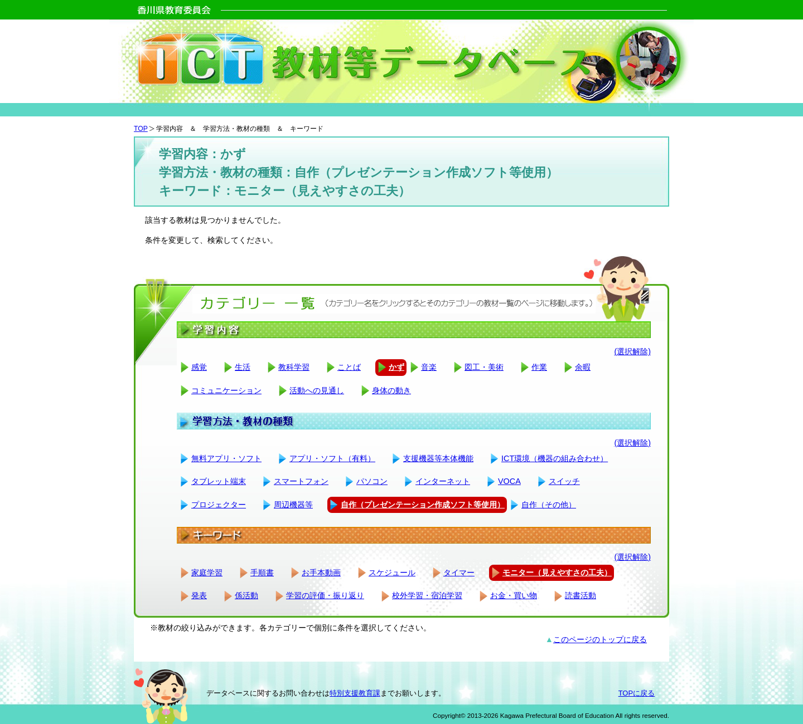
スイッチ (564, 481)
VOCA (509, 481)
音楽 (429, 367)
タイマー (459, 572)
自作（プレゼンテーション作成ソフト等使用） (423, 504)
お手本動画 (321, 572)
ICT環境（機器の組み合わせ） (554, 458)
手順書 (262, 572)
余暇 (583, 367)
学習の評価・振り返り (325, 595)
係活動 (246, 595)
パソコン (372, 481)
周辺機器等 (293, 504)
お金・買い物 (513, 595)
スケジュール (392, 572)
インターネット (442, 481)
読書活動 (580, 595)
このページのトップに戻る (600, 639)
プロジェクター (218, 504)
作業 (539, 367)
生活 (242, 367)
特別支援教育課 (355, 693)
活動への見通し (316, 390)
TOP (141, 129)
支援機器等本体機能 (438, 458)
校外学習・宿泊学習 (427, 595)
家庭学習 (206, 572)
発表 (199, 595)
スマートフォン (301, 481)
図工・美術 (484, 367)
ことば (349, 367)
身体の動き (391, 390)
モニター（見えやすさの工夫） (557, 572)
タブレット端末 (218, 481)
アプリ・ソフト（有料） (332, 458)
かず (396, 367)
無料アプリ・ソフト (226, 458)
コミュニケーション (226, 390)
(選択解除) (632, 351)
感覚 (199, 367)
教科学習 (293, 367)
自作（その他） (548, 504)
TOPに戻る (636, 693)
